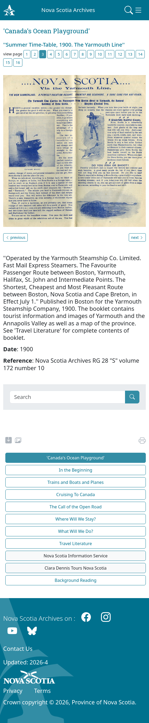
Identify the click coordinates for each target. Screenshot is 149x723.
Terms (42, 691)
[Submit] (132, 397)
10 (100, 54)
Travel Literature (75, 543)
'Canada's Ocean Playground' (75, 458)
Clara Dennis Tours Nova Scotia (76, 568)
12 (120, 54)
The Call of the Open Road (76, 507)
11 (110, 54)
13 (130, 54)
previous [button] (15, 237)
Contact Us (18, 648)
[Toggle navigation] (133, 10)
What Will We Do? (75, 531)
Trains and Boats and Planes (75, 482)
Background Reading (75, 580)
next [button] (137, 237)
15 (8, 62)
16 (18, 62)
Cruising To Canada (75, 494)
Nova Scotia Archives (68, 10)
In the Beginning (75, 470)
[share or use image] (18, 441)
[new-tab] (8, 441)
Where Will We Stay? (75, 519)
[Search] (67, 397)
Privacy (12, 691)
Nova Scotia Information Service (75, 556)
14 (140, 54)
